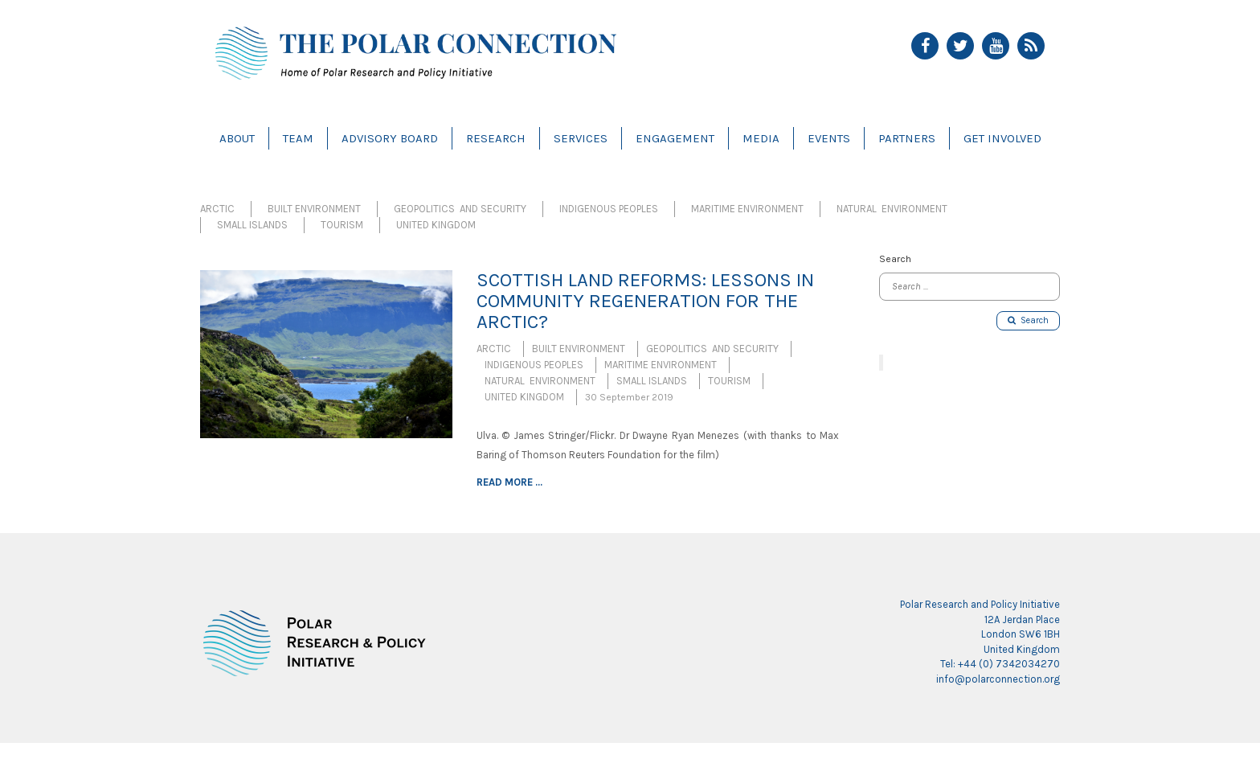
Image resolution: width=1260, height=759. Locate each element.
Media (760, 138)
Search (1028, 320)
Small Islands (252, 225)
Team (298, 138)
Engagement (675, 138)
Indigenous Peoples (608, 209)
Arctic (217, 209)
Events (829, 138)
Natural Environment (892, 209)
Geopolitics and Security (460, 209)
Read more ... (509, 482)
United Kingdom (436, 225)
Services (581, 138)
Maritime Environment (747, 209)
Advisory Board (390, 138)
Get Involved (1002, 138)
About (237, 138)
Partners (906, 138)
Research (496, 138)
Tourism (342, 225)
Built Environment (314, 209)
